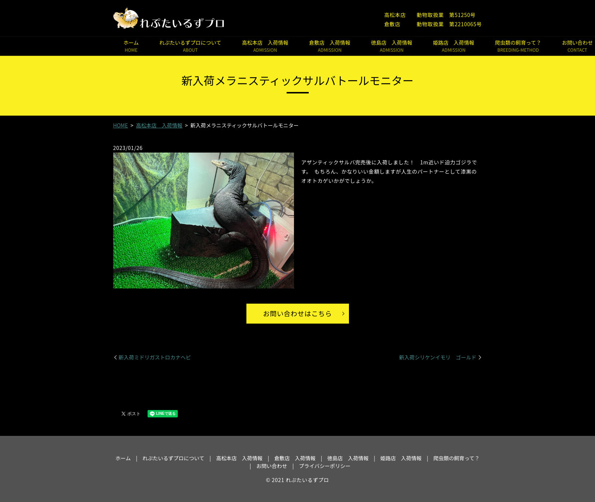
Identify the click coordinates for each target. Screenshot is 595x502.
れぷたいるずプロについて (190, 46)
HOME (120, 125)
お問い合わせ (271, 465)
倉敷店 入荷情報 (329, 46)
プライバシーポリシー (324, 465)
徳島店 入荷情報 (391, 46)
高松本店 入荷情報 (265, 46)
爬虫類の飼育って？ (518, 46)
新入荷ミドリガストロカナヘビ (155, 357)
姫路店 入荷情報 (453, 46)
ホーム (131, 46)
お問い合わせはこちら (297, 313)
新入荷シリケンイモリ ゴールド (438, 357)
